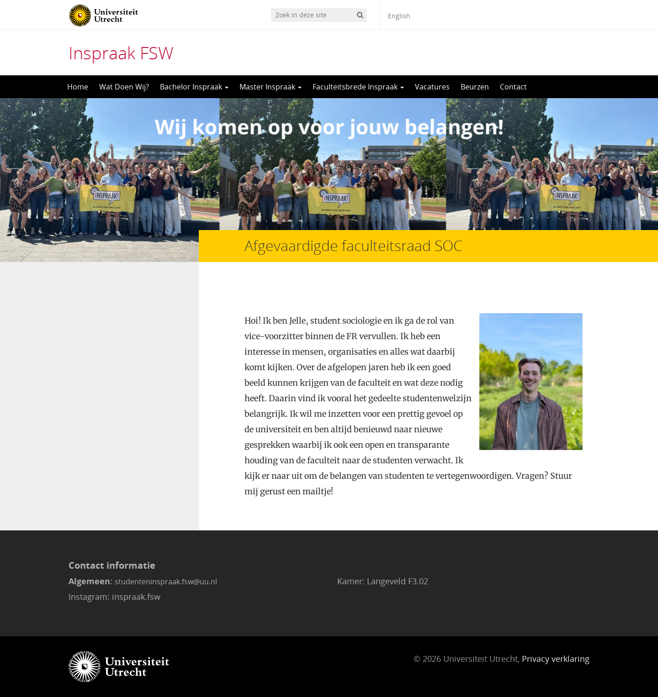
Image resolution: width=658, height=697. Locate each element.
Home (77, 87)
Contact (513, 87)
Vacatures (432, 87)
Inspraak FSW (121, 52)
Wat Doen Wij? (124, 87)
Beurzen (475, 87)
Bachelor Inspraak (194, 87)
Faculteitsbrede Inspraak (358, 87)
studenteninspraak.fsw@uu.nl (166, 581)
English (399, 15)
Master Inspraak (270, 87)
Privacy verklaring (555, 658)
